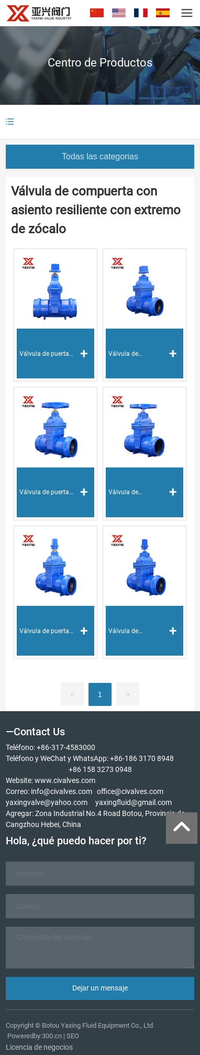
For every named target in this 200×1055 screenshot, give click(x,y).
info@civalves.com (61, 791)
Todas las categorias (100, 156)
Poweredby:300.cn (34, 1036)
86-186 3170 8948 (144, 758)
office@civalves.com (130, 791)
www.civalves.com (65, 780)
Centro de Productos (100, 62)
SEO (72, 1036)
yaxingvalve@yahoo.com (46, 802)
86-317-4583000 (68, 747)
